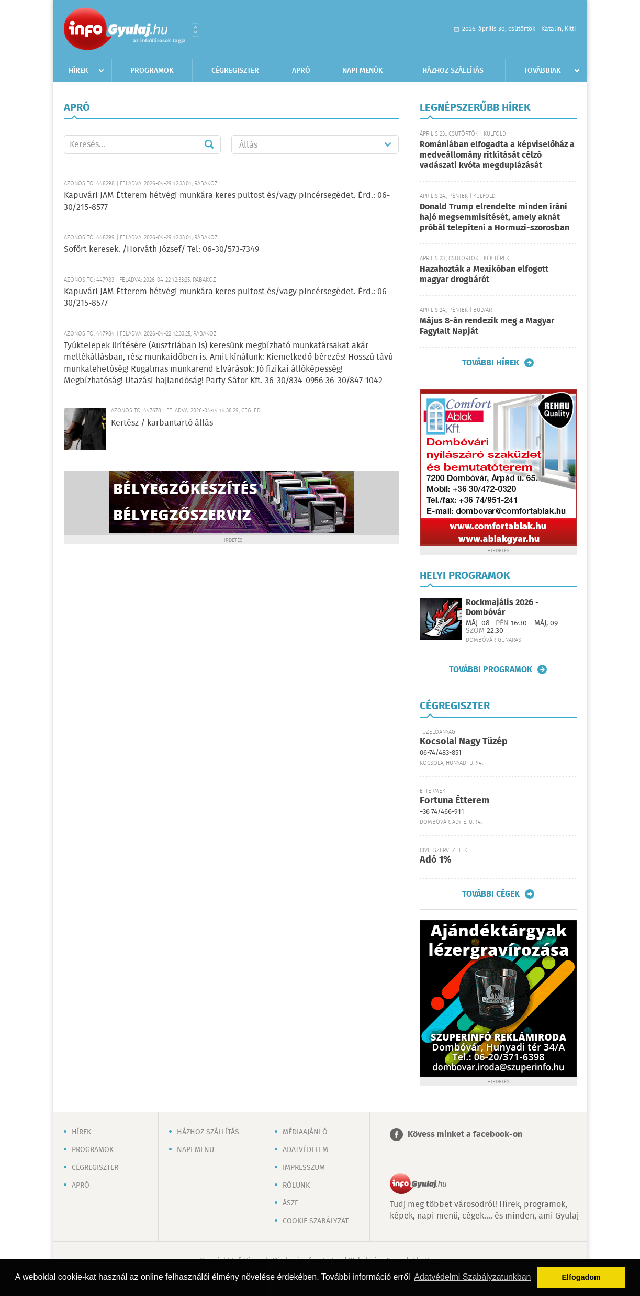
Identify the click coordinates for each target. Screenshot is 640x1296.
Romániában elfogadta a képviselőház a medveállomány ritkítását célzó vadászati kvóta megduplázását (497, 155)
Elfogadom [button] (581, 1277)
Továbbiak (542, 70)
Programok (152, 70)
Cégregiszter (235, 70)
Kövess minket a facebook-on (465, 1134)
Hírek (78, 70)
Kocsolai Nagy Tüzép (464, 741)
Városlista (195, 30)
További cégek (491, 894)
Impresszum (304, 1168)
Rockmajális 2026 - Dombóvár (502, 607)
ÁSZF (290, 1203)
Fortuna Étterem (454, 801)
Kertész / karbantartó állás (162, 423)
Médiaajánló (305, 1132)
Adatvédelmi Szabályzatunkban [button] (472, 1276)
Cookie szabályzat (316, 1221)
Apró (301, 70)
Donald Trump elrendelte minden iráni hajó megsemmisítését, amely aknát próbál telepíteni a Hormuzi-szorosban (494, 217)
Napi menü (195, 1150)
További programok (490, 669)
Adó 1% (435, 860)
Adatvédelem (305, 1150)
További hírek (490, 362)
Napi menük (362, 70)
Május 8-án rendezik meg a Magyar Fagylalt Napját (487, 326)
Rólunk (296, 1185)
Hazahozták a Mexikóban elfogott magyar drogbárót (484, 274)
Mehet (209, 144)
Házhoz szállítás (453, 70)
